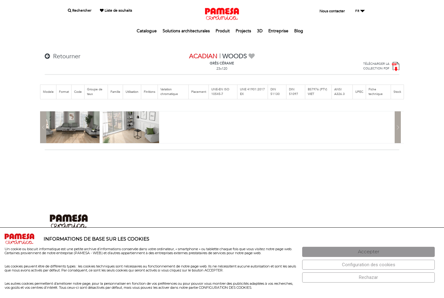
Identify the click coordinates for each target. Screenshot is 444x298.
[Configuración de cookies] (368, 265)
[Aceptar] (368, 252)
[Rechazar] (368, 277)
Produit (223, 31)
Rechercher (79, 10)
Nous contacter (332, 11)
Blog (298, 31)
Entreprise (278, 31)
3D (259, 31)
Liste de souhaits (116, 10)
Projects (243, 31)
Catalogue (147, 31)
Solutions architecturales (186, 31)
